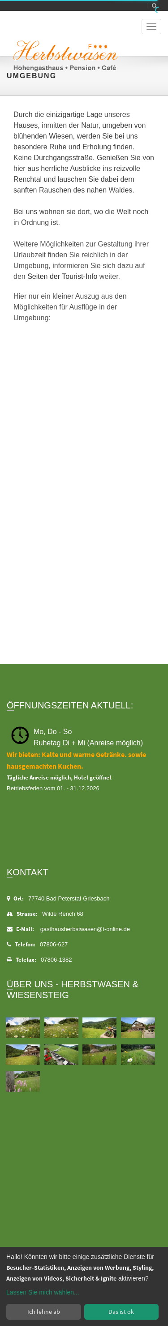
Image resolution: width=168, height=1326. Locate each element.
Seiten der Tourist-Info (62, 276)
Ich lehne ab (43, 1312)
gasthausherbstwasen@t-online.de (85, 929)
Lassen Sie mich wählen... (42, 1292)
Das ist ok (121, 1312)
